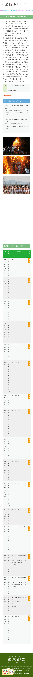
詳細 (29, 260)
